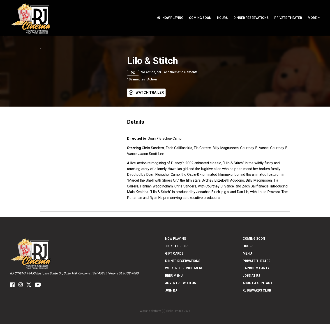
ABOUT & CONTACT (257, 311)
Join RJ (171, 319)
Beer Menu (174, 304)
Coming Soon (200, 18)
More (314, 18)
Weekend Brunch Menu (184, 297)
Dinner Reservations (251, 18)
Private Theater (288, 18)
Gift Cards (174, 282)
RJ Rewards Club (257, 319)
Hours (222, 18)
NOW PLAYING (170, 18)
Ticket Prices (177, 274)
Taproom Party (256, 297)
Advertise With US (180, 311)
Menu (247, 282)
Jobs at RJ (251, 304)
